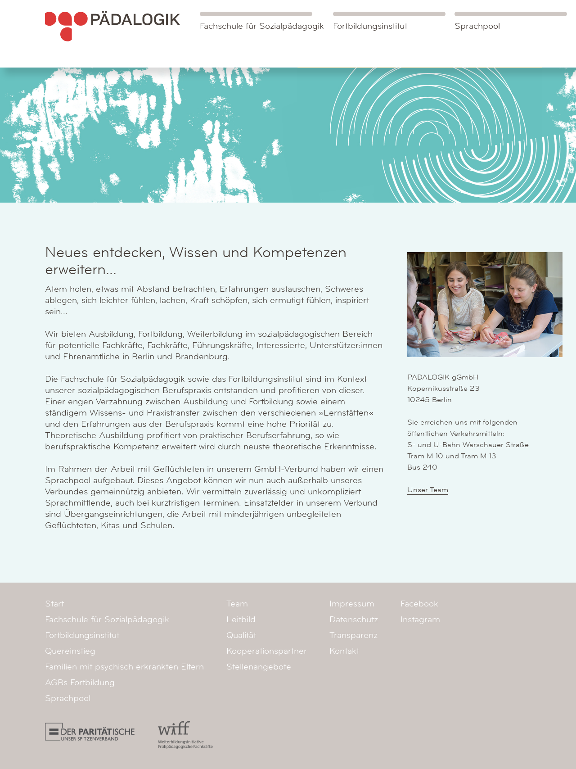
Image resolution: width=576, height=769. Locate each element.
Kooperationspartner (266, 651)
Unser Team (427, 489)
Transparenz (353, 635)
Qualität (241, 635)
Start (54, 603)
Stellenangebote (258, 666)
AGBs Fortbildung (80, 682)
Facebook (419, 603)
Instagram (420, 619)
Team (237, 603)
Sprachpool (477, 26)
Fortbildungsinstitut (370, 26)
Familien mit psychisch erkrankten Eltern (124, 666)
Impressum (351, 603)
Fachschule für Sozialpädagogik (262, 22)
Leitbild (241, 619)
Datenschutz (353, 619)
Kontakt (344, 651)
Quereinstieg (70, 651)
